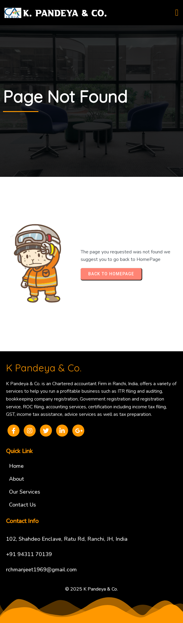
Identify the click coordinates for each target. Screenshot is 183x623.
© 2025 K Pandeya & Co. (91, 589)
